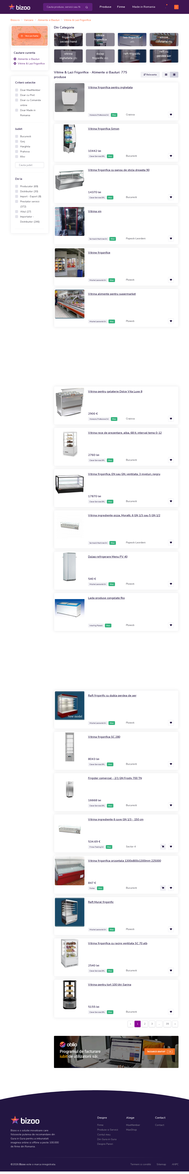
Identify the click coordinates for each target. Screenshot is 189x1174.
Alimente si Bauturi (27, 61)
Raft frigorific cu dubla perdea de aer (115, 698)
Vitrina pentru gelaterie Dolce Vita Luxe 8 (118, 394)
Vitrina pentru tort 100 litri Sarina (112, 987)
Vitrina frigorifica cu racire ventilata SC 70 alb (121, 946)
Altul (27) (25, 214)
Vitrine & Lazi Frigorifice (29, 66)
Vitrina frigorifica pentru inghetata (112, 90)
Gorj (22, 144)
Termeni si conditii (140, 1167)
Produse (105, 6)
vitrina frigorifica (100, 42)
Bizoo (22, 1167)
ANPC (175, 1167)
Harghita (25, 149)
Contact (159, 1127)
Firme (121, 6)
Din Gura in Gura (106, 1142)
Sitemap (161, 1167)
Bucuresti (25, 139)
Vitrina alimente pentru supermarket (114, 296)
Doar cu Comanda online (30, 105)
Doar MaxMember (30, 92)
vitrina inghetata (68, 58)
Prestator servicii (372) (29, 206)
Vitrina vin (95, 214)
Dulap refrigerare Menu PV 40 (110, 559)
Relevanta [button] (150, 77)
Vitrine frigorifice (100, 255)
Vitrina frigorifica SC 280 (106, 739)
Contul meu (103, 1137)
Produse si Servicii (107, 1132)
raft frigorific (132, 58)
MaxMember (133, 1127)
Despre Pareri (105, 1146)
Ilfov (22, 159)
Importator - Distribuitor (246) (30, 221)
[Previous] (130, 1026)
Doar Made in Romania (28, 115)
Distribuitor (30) (29, 194)
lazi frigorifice (132, 42)
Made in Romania (138, 8)
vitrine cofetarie (164, 42)
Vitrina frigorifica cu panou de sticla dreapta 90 (122, 172)
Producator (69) (29, 189)
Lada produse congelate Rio (109, 600)
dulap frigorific (100, 58)
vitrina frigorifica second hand (68, 42)
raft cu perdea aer (164, 58)
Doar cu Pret (27, 97)
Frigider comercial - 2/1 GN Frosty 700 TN (118, 781)
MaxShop (131, 1132)
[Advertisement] (30, 295)
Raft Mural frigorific (102, 904)
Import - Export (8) (30, 199)
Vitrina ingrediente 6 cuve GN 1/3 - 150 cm (119, 822)
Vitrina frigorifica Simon (105, 131)
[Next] (175, 1026)
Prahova (25, 154)
